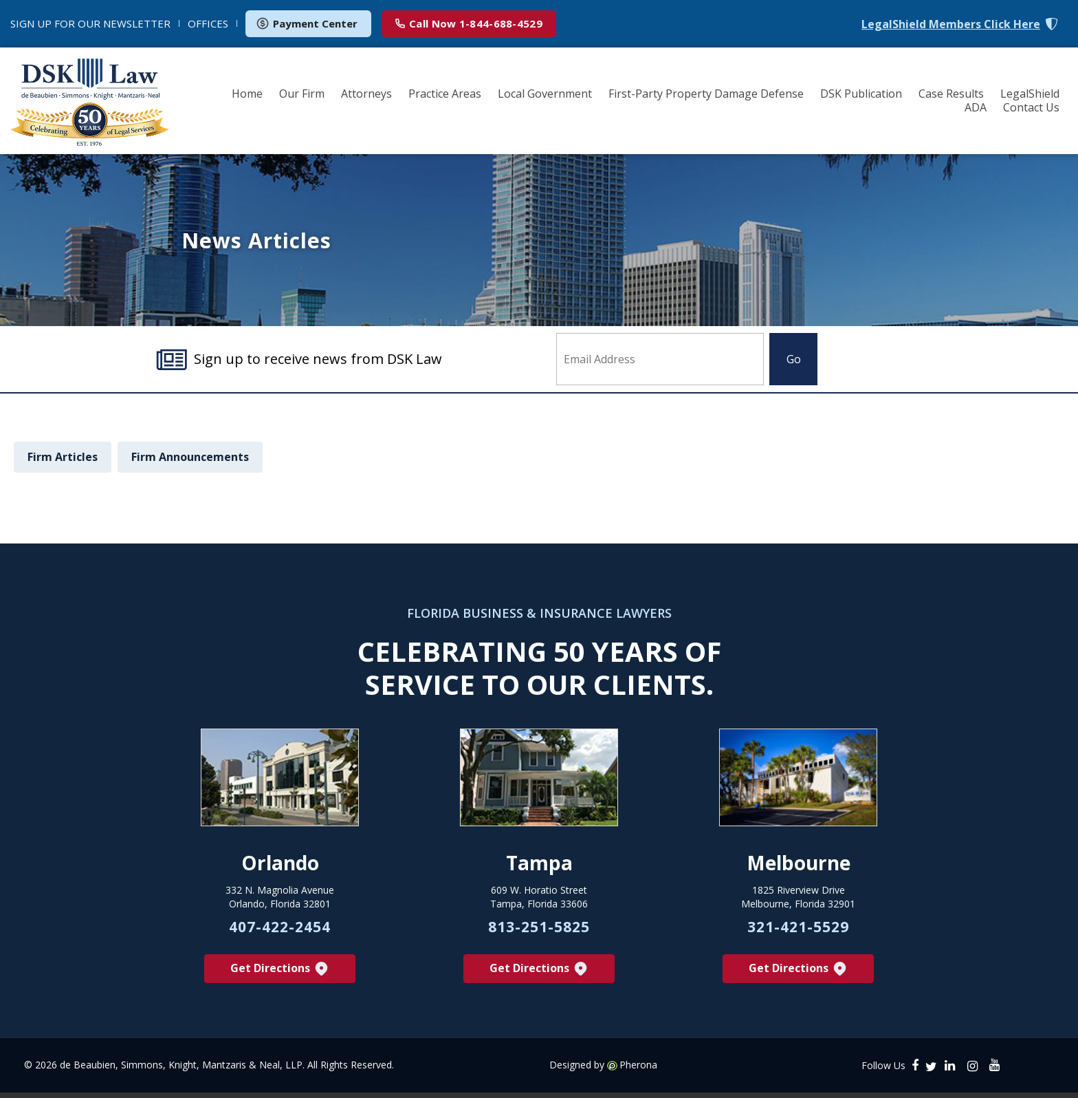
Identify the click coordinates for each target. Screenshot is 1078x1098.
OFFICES (208, 23)
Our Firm (301, 93)
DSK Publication (861, 93)
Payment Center (307, 23)
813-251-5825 (539, 931)
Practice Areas (444, 93)
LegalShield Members (950, 24)
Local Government (545, 93)
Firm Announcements (190, 456)
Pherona (638, 1070)
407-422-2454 (280, 931)
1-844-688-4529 (468, 23)
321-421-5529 (798, 931)
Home (247, 93)
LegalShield (1029, 93)
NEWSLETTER (90, 23)
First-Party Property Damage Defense (706, 93)
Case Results (951, 93)
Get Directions (280, 973)
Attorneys (366, 93)
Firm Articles (63, 456)
